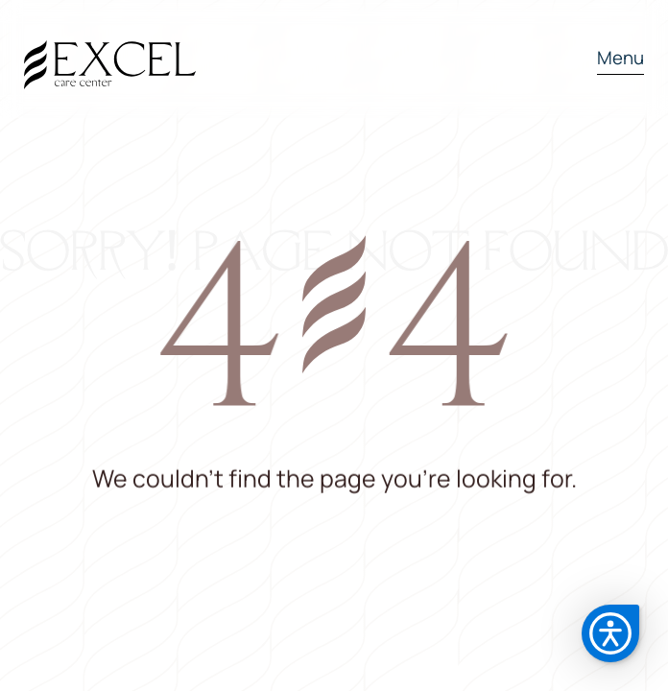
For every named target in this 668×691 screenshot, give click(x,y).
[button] (612, 59)
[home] (110, 59)
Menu (620, 57)
